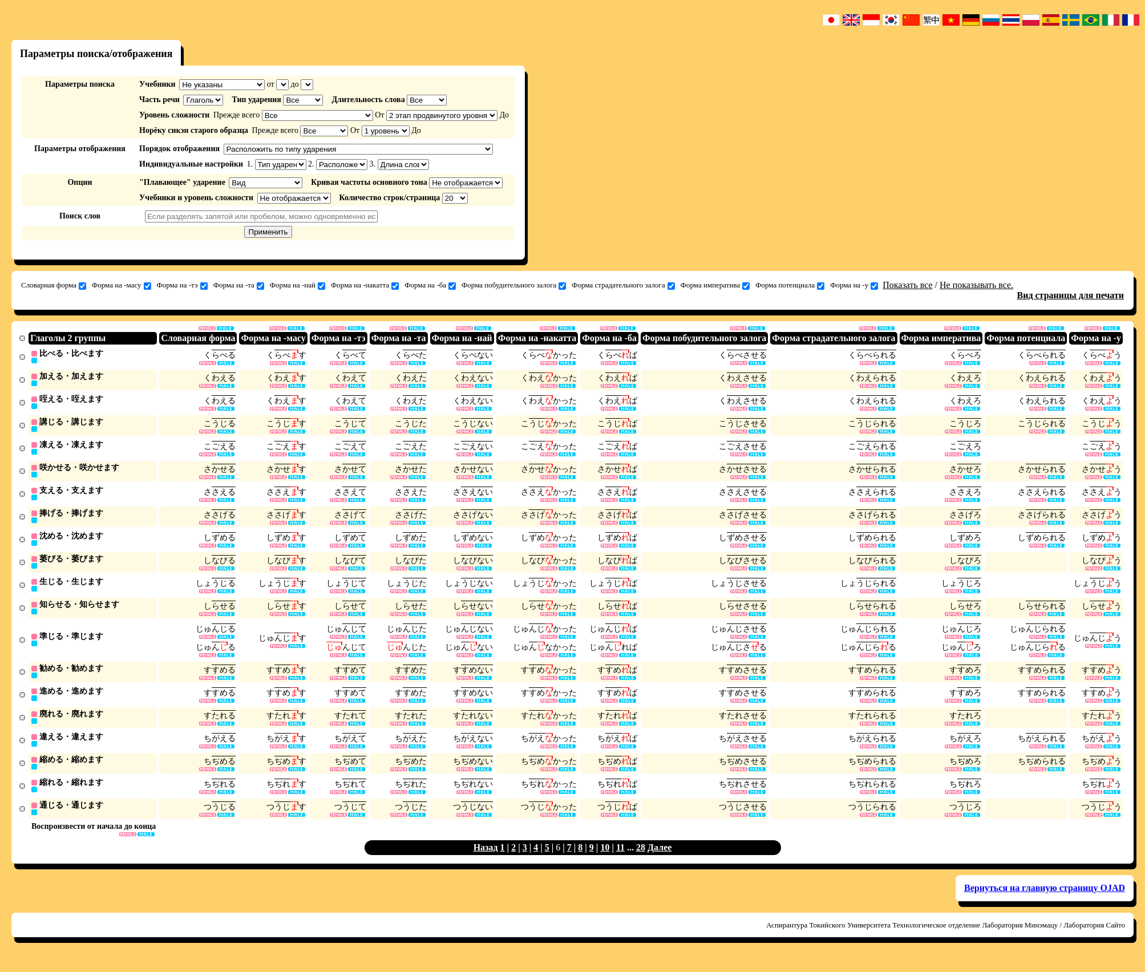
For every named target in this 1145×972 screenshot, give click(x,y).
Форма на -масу (121, 285)
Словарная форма (53, 285)
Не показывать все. (976, 285)
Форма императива (715, 285)
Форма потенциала (789, 285)
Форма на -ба (430, 285)
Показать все (907, 285)
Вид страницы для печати (1070, 295)
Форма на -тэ (182, 285)
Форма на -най (297, 285)
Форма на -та (238, 285)
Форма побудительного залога (514, 285)
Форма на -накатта (365, 285)
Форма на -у (854, 285)
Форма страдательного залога (623, 285)
